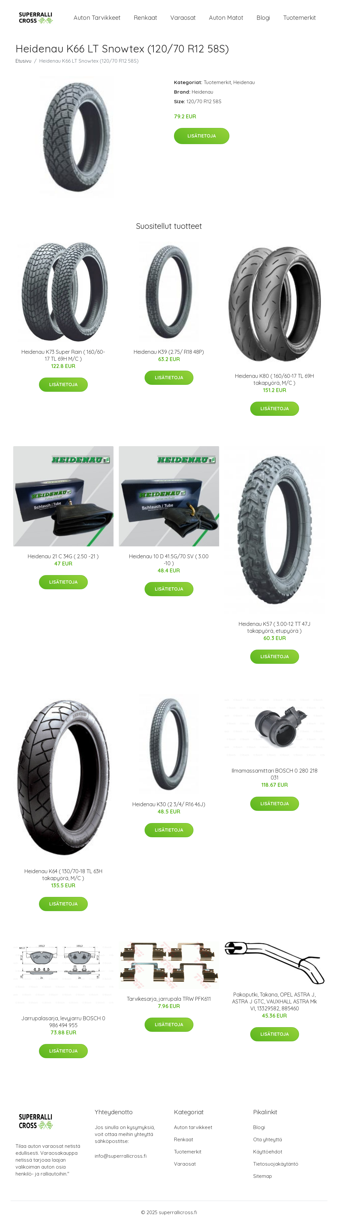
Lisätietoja (201, 139)
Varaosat (183, 19)
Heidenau (244, 85)
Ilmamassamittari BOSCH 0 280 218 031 (275, 777)
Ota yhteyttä (267, 1143)
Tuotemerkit (299, 19)
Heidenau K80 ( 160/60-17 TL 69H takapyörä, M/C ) (274, 382)
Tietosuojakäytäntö (275, 1167)
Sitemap (262, 1179)
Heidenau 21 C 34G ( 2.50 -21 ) (63, 559)
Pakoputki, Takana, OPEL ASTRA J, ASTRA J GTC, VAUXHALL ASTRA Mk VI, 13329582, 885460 (274, 1005)
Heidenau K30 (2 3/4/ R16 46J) (168, 807)
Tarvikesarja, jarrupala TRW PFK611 (169, 1002)
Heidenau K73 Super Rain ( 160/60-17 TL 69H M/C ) (63, 358)
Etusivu (23, 64)
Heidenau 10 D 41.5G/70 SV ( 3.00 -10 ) (169, 563)
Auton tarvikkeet (97, 19)
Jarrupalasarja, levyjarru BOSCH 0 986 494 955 (63, 1025)
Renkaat (145, 19)
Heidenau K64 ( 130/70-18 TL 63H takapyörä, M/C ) (63, 878)
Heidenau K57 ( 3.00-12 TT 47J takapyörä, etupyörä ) (275, 630)
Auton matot (226, 19)
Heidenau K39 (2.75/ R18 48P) (169, 355)
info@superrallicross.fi (121, 1159)
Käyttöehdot (267, 1155)
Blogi (263, 19)
